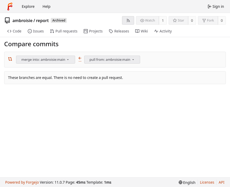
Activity (163, 31)
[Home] (10, 6)
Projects (93, 31)
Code (14, 31)
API (221, 182)
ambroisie (22, 20)
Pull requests (63, 31)
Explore (28, 6)
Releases (119, 31)
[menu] (68, 59)
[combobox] (46, 60)
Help (46, 6)
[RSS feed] (128, 20)
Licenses (207, 182)
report (42, 20)
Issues (36, 31)
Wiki (141, 31)
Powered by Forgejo (22, 182)
